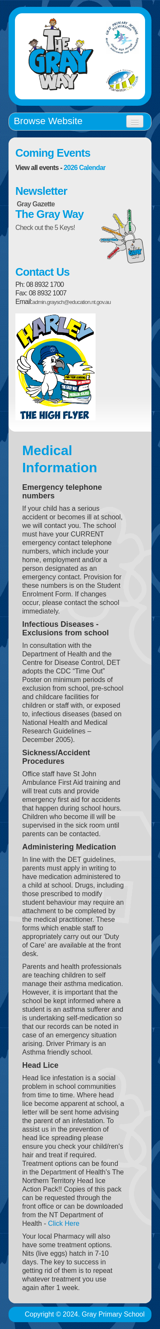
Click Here (63, 1223)
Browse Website (48, 121)
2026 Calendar (84, 167)
